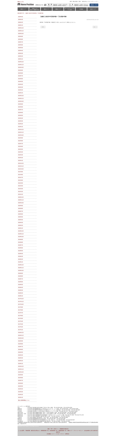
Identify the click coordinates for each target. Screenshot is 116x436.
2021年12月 (21, 163)
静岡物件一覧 (23, 9)
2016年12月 (21, 332)
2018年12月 (21, 264)
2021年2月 (20, 191)
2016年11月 (21, 335)
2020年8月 (20, 208)
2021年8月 (20, 174)
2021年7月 (20, 177)
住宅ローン (56, 428)
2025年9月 (20, 36)
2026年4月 (20, 16)
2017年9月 (20, 307)
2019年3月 (20, 256)
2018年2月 (20, 293)
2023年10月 (21, 101)
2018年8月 (20, 276)
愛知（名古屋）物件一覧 (46, 9)
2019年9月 (20, 239)
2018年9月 (20, 273)
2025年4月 (20, 50)
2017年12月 (21, 298)
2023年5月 (20, 115)
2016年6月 (20, 349)
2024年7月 (20, 75)
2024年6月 (20, 78)
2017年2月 (20, 326)
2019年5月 (20, 250)
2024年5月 (20, 81)
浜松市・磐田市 (34, 9)
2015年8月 (20, 377)
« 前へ (43, 27)
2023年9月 (20, 104)
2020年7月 (20, 211)
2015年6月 (20, 383)
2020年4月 (20, 219)
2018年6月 (20, 281)
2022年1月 (20, 160)
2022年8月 (20, 140)
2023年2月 (20, 123)
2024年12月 (21, 61)
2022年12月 (21, 129)
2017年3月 (20, 324)
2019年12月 (21, 231)
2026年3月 (20, 19)
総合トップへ (21, 1)
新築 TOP (50, 428)
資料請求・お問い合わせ (93, 5)
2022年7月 (20, 143)
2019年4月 (20, 253)
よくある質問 (21, 430)
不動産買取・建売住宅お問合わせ (32, 430)
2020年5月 (20, 217)
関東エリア (58, 9)
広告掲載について (50, 433)
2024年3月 (20, 87)
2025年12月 (21, 28)
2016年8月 (20, 343)
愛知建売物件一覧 (62, 430)
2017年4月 (20, 321)
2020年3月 (20, 222)
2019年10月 (21, 236)
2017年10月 (21, 304)
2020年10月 (21, 202)
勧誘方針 (58, 432)
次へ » (95, 27)
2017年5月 (20, 318)
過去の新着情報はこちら (23, 400)
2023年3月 (20, 121)
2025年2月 (20, 56)
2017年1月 (20, 329)
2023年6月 (20, 112)
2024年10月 (21, 67)
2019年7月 (20, 245)
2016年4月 (20, 355)
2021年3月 (20, 188)
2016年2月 (20, 360)
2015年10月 (21, 372)
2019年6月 (20, 248)
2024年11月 (21, 64)
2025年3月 (20, 53)
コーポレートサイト (60, 433)
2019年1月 (20, 262)
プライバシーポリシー (78, 430)
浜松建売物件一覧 (53, 430)
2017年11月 (21, 301)
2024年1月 (20, 92)
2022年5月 (20, 149)
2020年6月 (20, 214)
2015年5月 (20, 386)
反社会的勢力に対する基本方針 (91, 430)
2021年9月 (20, 171)
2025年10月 (21, 33)
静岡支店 (67, 433)
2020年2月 (20, 225)
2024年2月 (20, 90)
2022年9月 (20, 138)
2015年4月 (20, 389)
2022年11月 (21, 132)
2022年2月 (20, 157)
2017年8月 (20, 310)
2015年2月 (20, 394)
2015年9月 (20, 374)
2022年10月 (21, 135)
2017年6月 (20, 315)
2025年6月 (20, 45)
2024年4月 (20, 84)
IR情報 (81, 9)
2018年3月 (20, 290)
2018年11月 (21, 267)
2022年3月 (20, 154)
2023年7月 (20, 109)
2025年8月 (20, 39)
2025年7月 (20, 42)
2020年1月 (20, 228)
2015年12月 (21, 366)
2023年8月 (20, 107)
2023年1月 (20, 126)
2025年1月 (20, 59)
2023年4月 (20, 118)
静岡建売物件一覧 (44, 430)
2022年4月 (20, 152)
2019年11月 (21, 233)
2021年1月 (20, 194)
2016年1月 (20, 363)
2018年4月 (20, 287)
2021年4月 (20, 185)
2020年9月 (20, 205)
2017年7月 (20, 312)
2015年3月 (20, 391)
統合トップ (92, 9)
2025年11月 (21, 30)
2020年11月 (21, 200)
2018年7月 (20, 279)
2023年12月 (21, 95)
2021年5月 (20, 183)
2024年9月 (20, 70)
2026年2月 (20, 22)
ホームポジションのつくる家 (69, 9)
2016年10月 (21, 338)
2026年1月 (20, 25)
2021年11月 (21, 166)
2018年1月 (20, 296)
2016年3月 (20, 358)
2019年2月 (20, 259)
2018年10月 (21, 270)
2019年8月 (20, 242)
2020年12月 (21, 197)
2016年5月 (20, 352)
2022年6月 (20, 146)
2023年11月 (21, 98)
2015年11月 (21, 369)
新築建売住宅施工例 (64, 428)
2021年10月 (21, 169)
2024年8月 (20, 73)
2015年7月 (20, 380)
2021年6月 (20, 180)
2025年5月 (20, 47)
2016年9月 (20, 341)
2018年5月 (20, 284)
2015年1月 (20, 397)
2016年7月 (20, 346)
